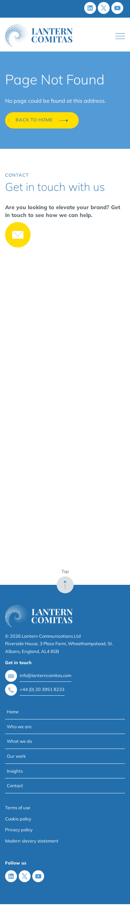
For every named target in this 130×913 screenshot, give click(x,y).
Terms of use (17, 807)
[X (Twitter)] (104, 8)
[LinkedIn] (90, 8)
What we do (19, 741)
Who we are (19, 726)
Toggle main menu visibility (120, 34)
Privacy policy (19, 829)
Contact (15, 785)
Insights (15, 771)
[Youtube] (117, 8)
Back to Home (42, 120)
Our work (16, 756)
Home (13, 711)
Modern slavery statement (31, 840)
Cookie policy (18, 818)
